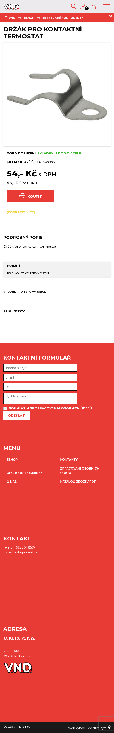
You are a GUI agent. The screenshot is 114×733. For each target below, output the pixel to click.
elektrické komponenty (63, 17)
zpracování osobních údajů (79, 471)
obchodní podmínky (25, 473)
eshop (29, 17)
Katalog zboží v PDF (78, 482)
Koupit (30, 196)
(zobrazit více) (21, 212)
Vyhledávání (73, 6)
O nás (12, 482)
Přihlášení (83, 6)
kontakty (69, 460)
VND (12, 17)
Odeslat (16, 416)
